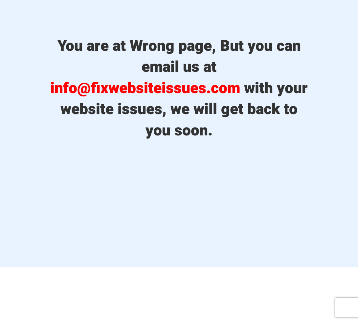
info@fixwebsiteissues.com (145, 88)
